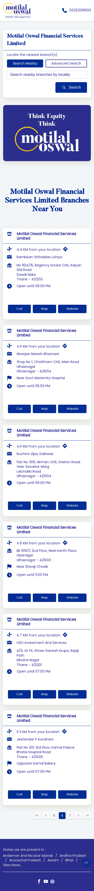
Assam (53, 860)
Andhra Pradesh (73, 855)
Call (19, 309)
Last (87, 815)
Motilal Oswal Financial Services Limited (46, 236)
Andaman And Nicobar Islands (28, 855)
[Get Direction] (66, 250)
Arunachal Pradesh (25, 860)
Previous (46, 815)
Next (78, 815)
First (37, 815)
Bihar (69, 860)
